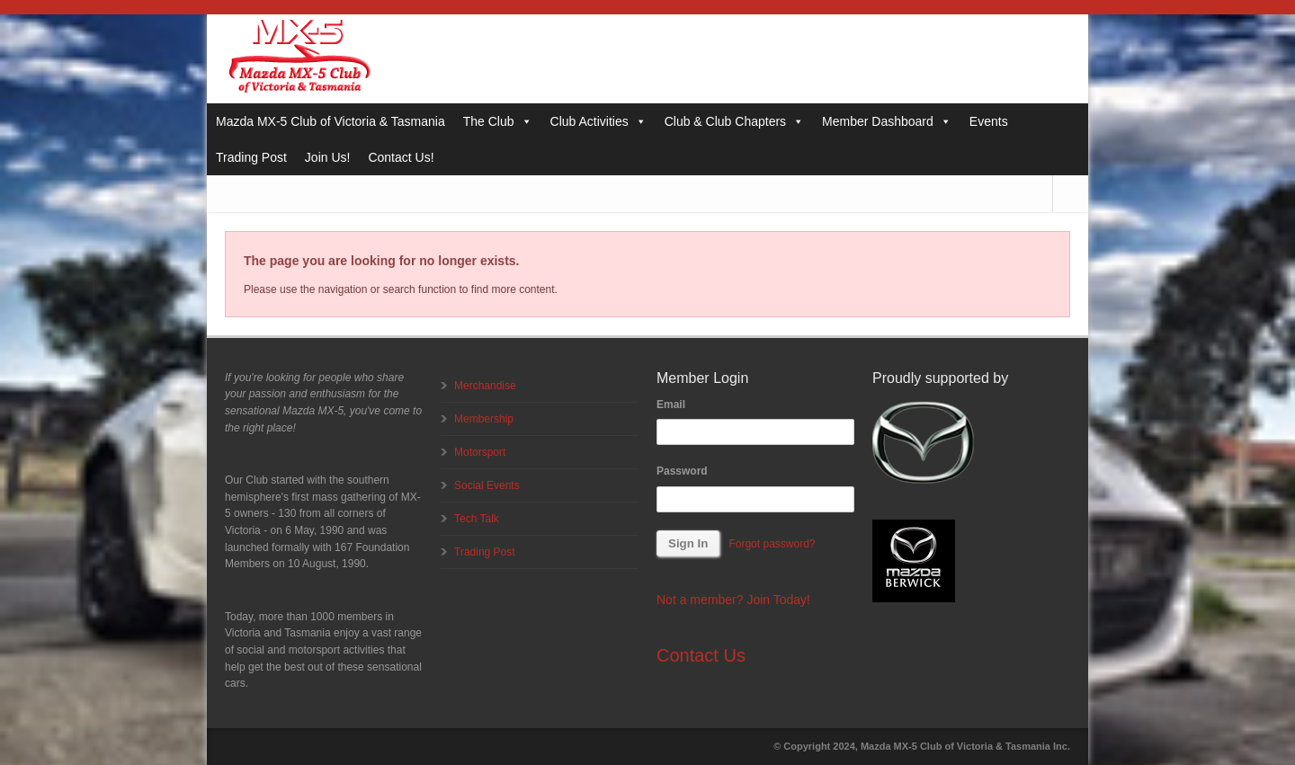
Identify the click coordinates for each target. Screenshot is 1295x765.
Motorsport (479, 452)
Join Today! (778, 599)
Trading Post (251, 157)
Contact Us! (400, 157)
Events (988, 121)
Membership (484, 419)
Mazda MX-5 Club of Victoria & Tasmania (330, 121)
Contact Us (701, 655)
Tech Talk (476, 518)
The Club (497, 121)
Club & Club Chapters (734, 121)
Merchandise (485, 385)
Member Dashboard (886, 121)
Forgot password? (771, 544)
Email (670, 404)
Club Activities (598, 121)
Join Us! (328, 157)
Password (682, 471)
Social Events (487, 485)
